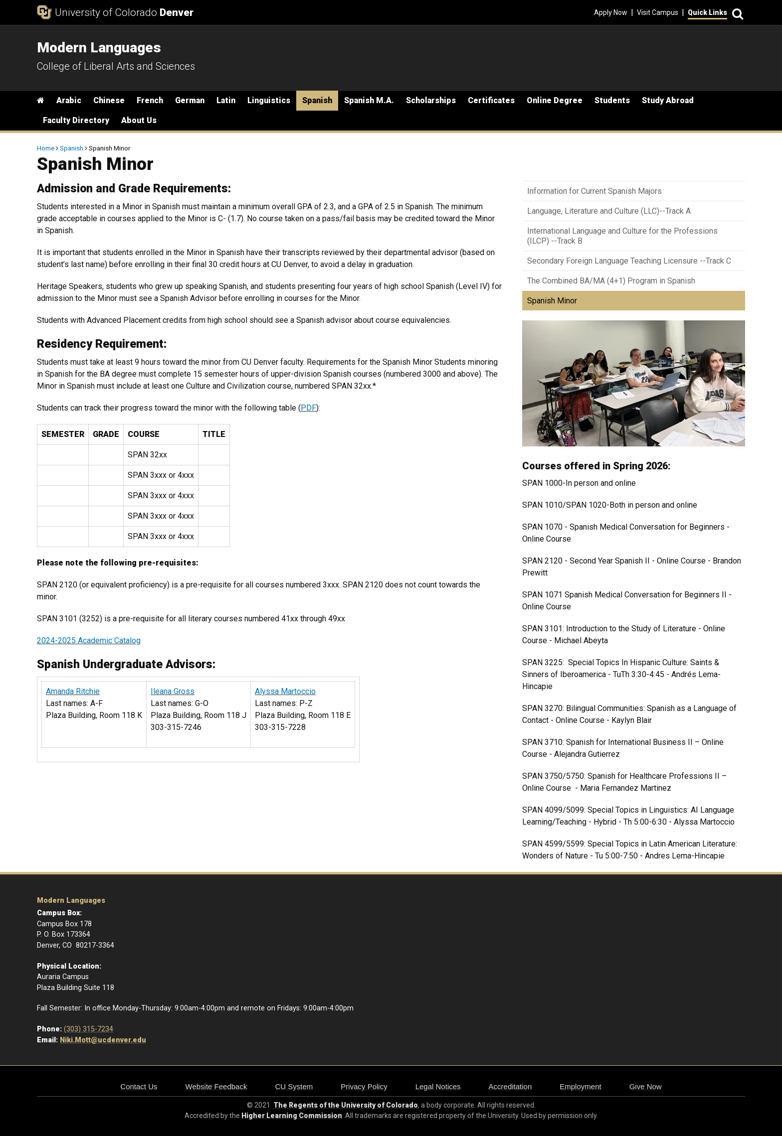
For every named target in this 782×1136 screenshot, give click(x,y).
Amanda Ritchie (73, 691)
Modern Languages (71, 900)
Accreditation (510, 1086)
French (150, 100)
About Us (139, 120)
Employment (580, 1086)
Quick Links (707, 12)
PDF (308, 408)
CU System (294, 1086)
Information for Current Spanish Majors (594, 191)
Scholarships (431, 100)
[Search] (736, 12)
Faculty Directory (76, 120)
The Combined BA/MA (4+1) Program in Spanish (611, 280)
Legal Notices (438, 1086)
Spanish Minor (552, 300)
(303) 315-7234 (88, 1029)
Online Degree (555, 100)
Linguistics (268, 100)
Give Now (645, 1086)
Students (612, 100)
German (189, 100)
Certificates (491, 100)
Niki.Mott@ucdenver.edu (103, 1040)
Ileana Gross (173, 691)
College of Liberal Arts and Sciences (116, 66)
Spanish (317, 100)
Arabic (68, 100)
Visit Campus (657, 12)
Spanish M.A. (369, 100)
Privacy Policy (364, 1086)
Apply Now (610, 12)
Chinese (109, 100)
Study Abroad (668, 100)
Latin (225, 100)
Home (45, 148)
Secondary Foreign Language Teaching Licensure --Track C (629, 261)
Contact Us (138, 1086)
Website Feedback (216, 1086)
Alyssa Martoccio (285, 691)
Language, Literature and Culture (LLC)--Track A (609, 211)
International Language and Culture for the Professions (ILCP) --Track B (622, 235)
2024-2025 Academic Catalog (89, 640)
